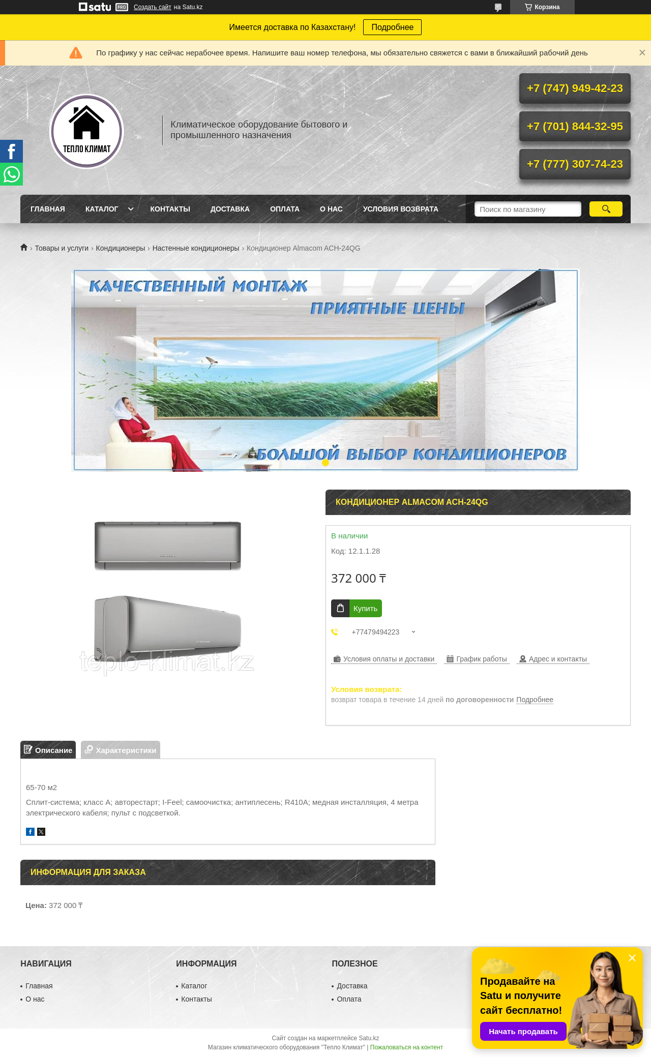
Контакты (170, 209)
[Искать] (606, 209)
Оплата (285, 209)
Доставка (230, 209)
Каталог (102, 209)
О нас (331, 209)
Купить (365, 608)
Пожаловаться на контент (406, 1047)
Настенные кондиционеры (196, 248)
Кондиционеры (120, 248)
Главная (48, 209)
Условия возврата (400, 209)
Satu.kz (369, 1038)
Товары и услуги (61, 248)
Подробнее (392, 27)
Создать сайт (152, 7)
